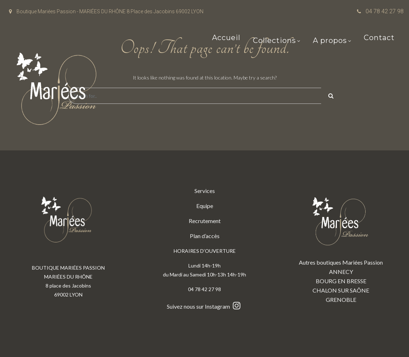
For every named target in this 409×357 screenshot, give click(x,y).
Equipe (204, 205)
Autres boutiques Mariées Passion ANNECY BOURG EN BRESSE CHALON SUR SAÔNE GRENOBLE (341, 244)
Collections (274, 41)
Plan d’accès (205, 235)
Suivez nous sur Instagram (204, 306)
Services (204, 190)
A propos (330, 41)
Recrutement (205, 220)
